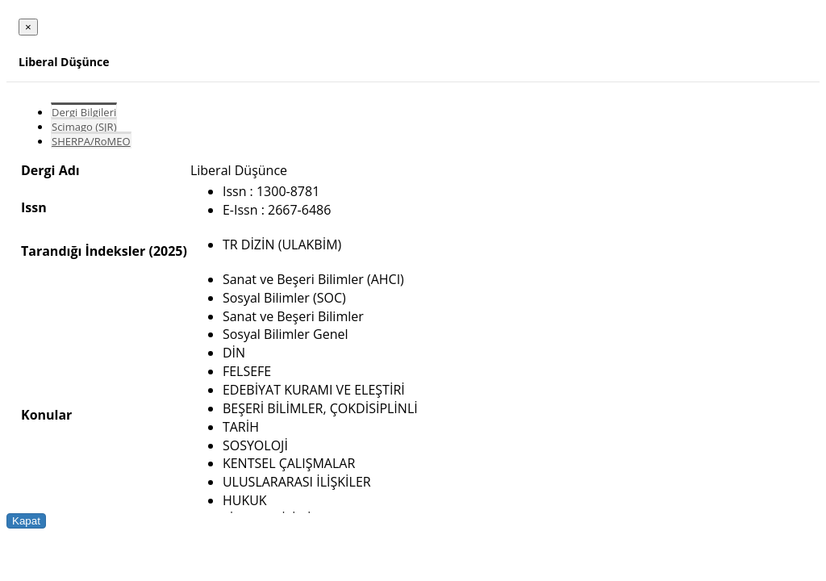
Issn (34, 207)
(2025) (167, 251)
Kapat (26, 521)
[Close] (28, 27)
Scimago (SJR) (84, 126)
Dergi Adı (50, 170)
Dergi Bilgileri (84, 112)
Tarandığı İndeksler (83, 251)
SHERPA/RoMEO (91, 141)
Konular (46, 415)
